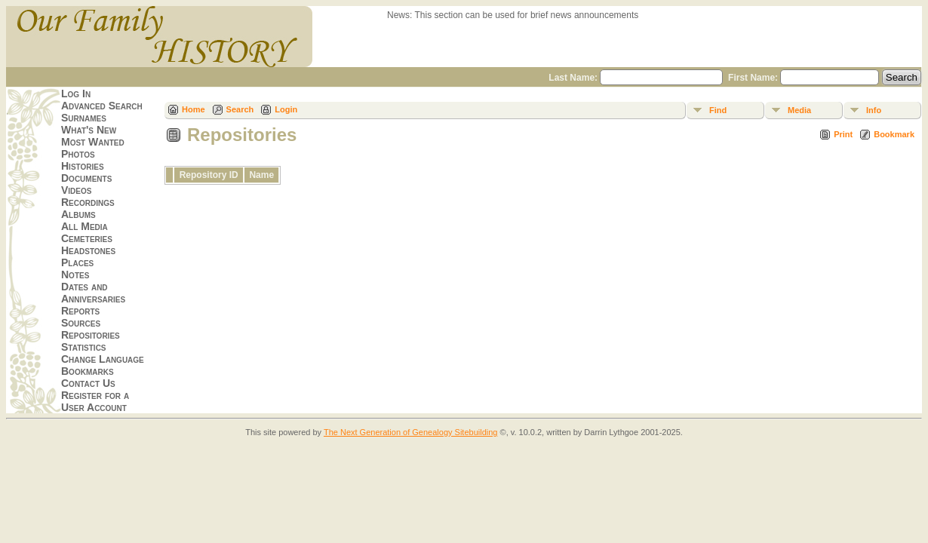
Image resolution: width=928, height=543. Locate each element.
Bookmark (894, 134)
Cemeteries (86, 238)
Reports (80, 311)
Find (718, 110)
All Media (84, 226)
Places (77, 262)
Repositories (90, 335)
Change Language (102, 359)
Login (286, 109)
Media (799, 110)
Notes (75, 274)
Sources (80, 323)
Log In (76, 93)
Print (843, 134)
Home (193, 109)
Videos (76, 190)
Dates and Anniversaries (93, 293)
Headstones (88, 250)
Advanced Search (102, 106)
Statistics (83, 347)
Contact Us (88, 383)
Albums (78, 214)
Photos (78, 154)
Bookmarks (87, 371)
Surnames (83, 118)
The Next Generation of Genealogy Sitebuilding (411, 432)
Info (873, 110)
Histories (82, 166)
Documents (86, 178)
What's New (88, 130)
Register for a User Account (95, 401)
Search (240, 109)
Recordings (88, 202)
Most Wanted (92, 142)
